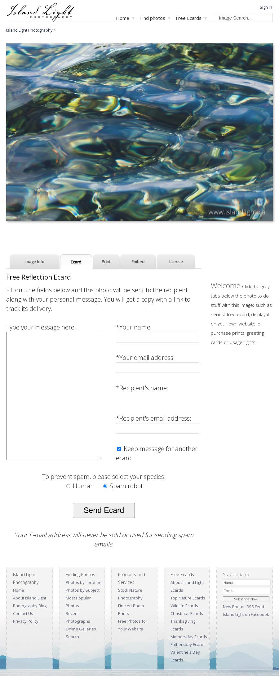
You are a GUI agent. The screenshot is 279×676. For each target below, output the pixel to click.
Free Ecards (189, 18)
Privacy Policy (25, 621)
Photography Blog (29, 605)
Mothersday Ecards (188, 636)
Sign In (266, 7)
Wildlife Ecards (184, 605)
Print (106, 261)
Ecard (76, 262)
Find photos (152, 18)
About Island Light (29, 598)
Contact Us (23, 613)
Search (72, 636)
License (176, 261)
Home (122, 18)
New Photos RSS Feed (243, 606)
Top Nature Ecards (187, 598)
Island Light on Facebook (246, 614)
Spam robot (123, 486)
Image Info (34, 261)
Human (80, 486)
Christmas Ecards (186, 613)
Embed (137, 261)
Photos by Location (83, 582)
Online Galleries (81, 629)
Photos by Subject (83, 590)
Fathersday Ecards (188, 644)
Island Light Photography (29, 30)
